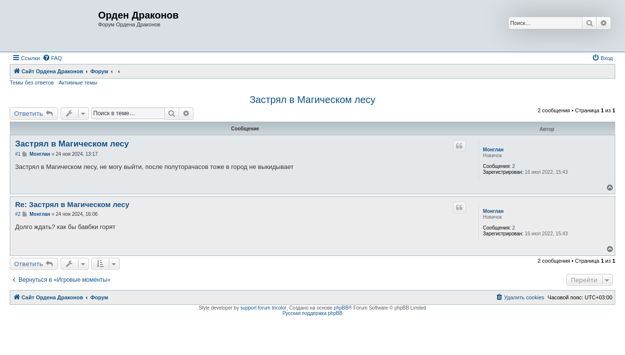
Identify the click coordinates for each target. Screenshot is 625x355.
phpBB (341, 308)
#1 (18, 154)
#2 (18, 214)
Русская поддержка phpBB (312, 313)
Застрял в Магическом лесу (312, 99)
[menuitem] (52, 58)
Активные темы (78, 82)
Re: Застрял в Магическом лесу (72, 204)
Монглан (493, 149)
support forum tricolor (263, 308)
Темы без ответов (32, 82)
